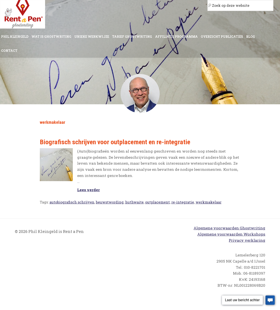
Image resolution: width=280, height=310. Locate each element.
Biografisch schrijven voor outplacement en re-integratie (115, 142)
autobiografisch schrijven (71, 202)
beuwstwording (110, 202)
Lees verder (88, 189)
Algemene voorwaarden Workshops (231, 234)
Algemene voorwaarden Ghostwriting (229, 228)
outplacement (157, 202)
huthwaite (134, 202)
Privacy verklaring (247, 240)
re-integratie (182, 202)
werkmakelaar (208, 202)
